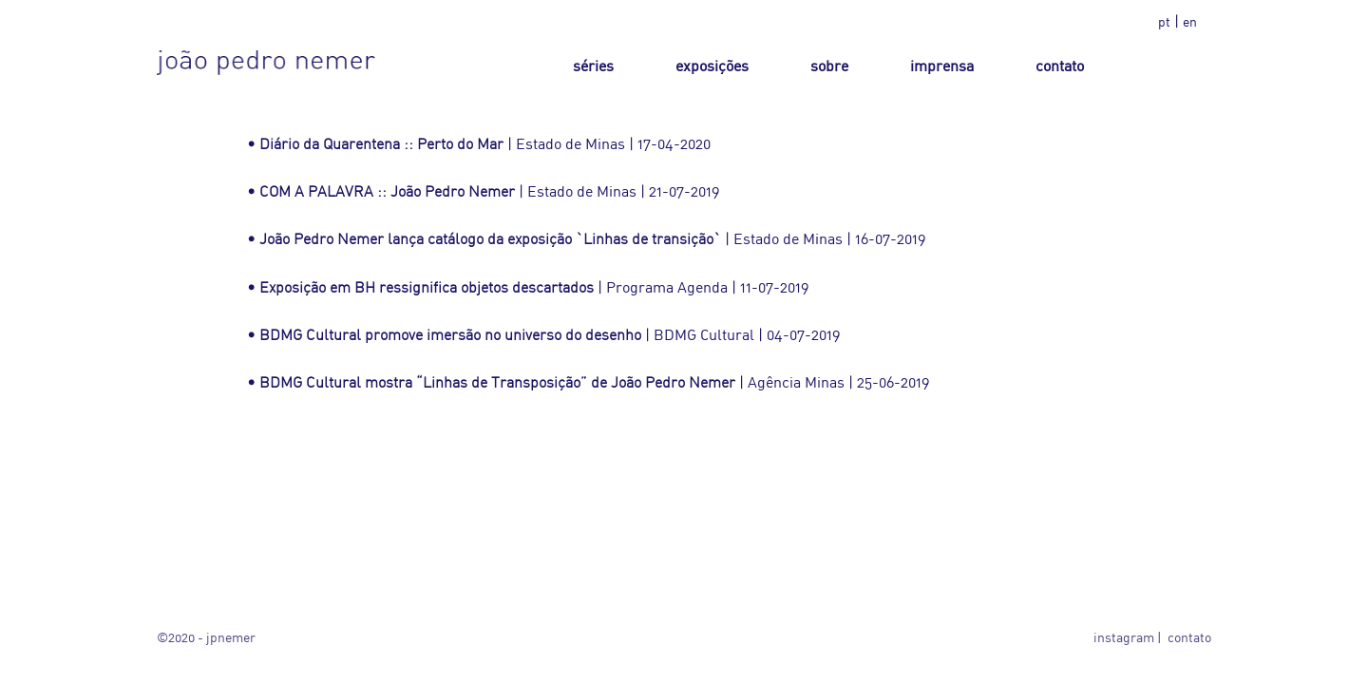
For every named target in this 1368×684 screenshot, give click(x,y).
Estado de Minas (570, 143)
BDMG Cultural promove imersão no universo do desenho (450, 334)
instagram (1123, 637)
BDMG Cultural (704, 334)
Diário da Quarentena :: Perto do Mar (381, 143)
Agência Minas (796, 381)
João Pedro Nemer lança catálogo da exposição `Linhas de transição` (490, 238)
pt (1164, 21)
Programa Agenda (667, 286)
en (1190, 21)
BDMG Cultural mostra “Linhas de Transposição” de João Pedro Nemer (497, 381)
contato (1189, 637)
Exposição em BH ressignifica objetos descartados (426, 286)
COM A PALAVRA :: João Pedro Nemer (387, 190)
